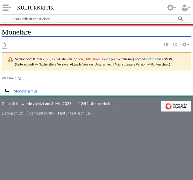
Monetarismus (151, 59)
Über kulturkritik (40, 113)
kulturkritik (35, 7)
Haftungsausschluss (74, 113)
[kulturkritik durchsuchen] (96, 18)
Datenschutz (12, 113)
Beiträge (108, 59)
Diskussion (92, 59)
